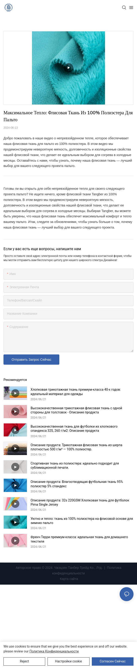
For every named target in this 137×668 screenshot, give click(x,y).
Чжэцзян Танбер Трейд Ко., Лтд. (78, 568)
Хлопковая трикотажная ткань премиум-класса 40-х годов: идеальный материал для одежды (76, 392)
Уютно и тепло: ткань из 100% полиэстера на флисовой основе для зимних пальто (82, 521)
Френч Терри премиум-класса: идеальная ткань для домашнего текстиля (79, 539)
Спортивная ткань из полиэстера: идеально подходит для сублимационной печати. (75, 465)
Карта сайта (68, 579)
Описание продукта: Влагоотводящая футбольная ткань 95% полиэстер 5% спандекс (77, 484)
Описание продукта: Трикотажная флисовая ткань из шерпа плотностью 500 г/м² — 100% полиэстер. (76, 447)
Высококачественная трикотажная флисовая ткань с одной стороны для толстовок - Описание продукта (76, 410)
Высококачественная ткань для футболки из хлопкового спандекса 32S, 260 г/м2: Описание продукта (74, 428)
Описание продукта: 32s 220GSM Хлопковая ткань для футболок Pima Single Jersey (80, 502)
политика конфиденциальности (54, 651)
